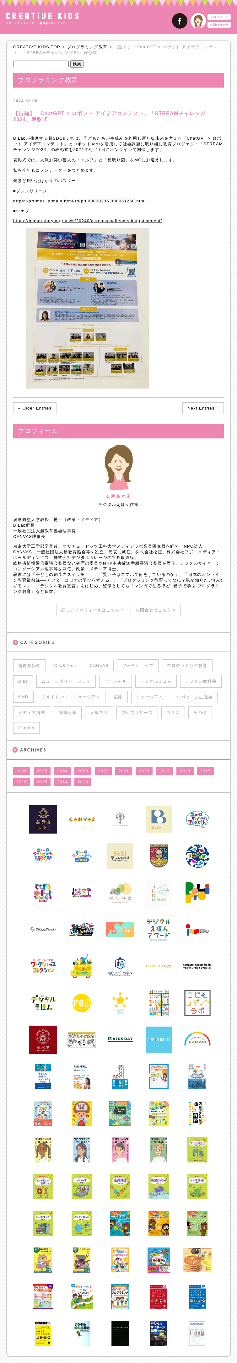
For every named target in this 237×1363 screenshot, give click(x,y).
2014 (62, 782)
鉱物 (118, 697)
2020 (144, 771)
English (26, 728)
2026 (21, 771)
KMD (23, 697)
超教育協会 (29, 665)
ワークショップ (138, 665)
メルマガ (99, 712)
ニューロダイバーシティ (66, 681)
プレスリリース (137, 712)
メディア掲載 (31, 712)
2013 (83, 782)
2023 (83, 771)
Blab (23, 681)
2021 (123, 771)
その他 (200, 712)
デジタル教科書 (201, 681)
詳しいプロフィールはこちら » (92, 610)
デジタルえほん (156, 681)
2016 (21, 782)
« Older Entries (34, 408)
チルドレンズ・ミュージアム (71, 697)
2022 (103, 771)
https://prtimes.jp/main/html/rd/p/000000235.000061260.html (79, 201)
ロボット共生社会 (195, 697)
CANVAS (99, 665)
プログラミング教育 (87, 47)
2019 (164, 771)
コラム (173, 712)
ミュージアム (149, 697)
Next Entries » (203, 408)
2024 (62, 771)
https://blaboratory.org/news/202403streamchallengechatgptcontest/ (87, 220)
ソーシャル (115, 681)
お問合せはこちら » (156, 610)
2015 (42, 782)
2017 (205, 771)
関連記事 (68, 712)
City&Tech (65, 665)
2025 (42, 771)
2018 (185, 771)
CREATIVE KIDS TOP (36, 47)
